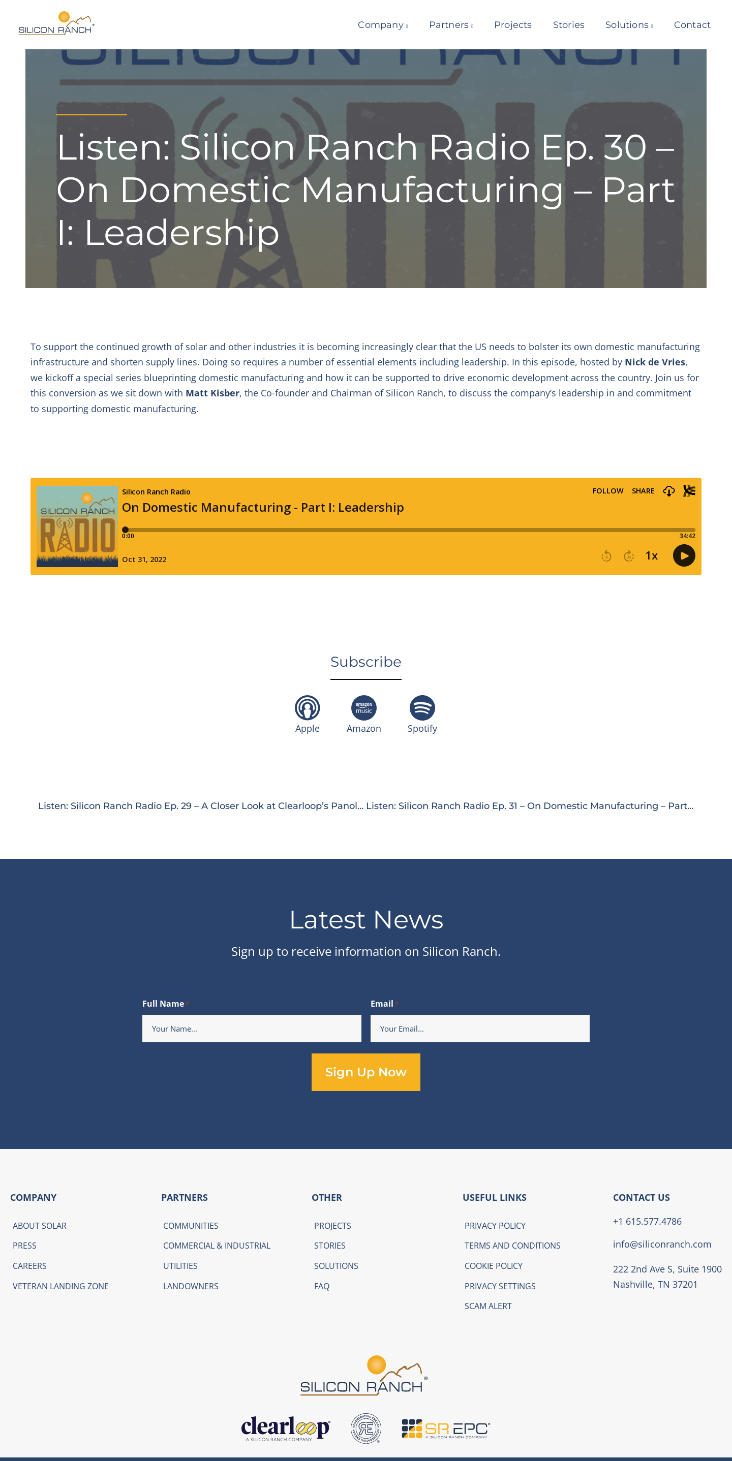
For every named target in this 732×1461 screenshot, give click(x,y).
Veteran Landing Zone (61, 1286)
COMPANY (33, 1197)
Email (385, 1004)
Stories (562, 24)
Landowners (191, 1286)
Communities (191, 1225)
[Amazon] (364, 708)
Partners (442, 24)
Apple (307, 728)
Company (374, 24)
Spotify (422, 728)
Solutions (620, 24)
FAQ (321, 1286)
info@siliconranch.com (662, 1244)
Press (25, 1245)
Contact (685, 24)
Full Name (165, 1004)
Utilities (180, 1265)
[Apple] (307, 708)
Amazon (364, 728)
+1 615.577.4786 (647, 1221)
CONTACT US (641, 1197)
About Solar (40, 1225)
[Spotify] (422, 708)
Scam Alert (488, 1306)
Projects (506, 24)
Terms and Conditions (513, 1245)
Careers (30, 1265)
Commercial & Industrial (216, 1245)
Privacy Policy (495, 1225)
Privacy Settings (500, 1286)
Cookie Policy (494, 1265)
